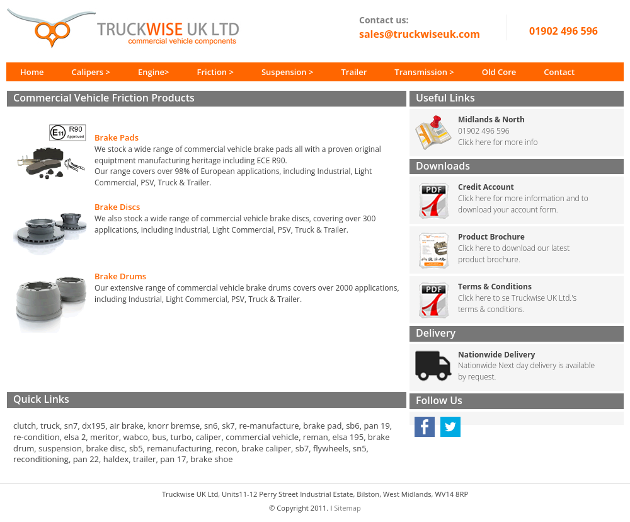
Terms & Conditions (495, 286)
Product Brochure (491, 236)
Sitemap (347, 508)
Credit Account (486, 187)
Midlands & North (491, 119)
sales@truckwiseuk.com (419, 34)
